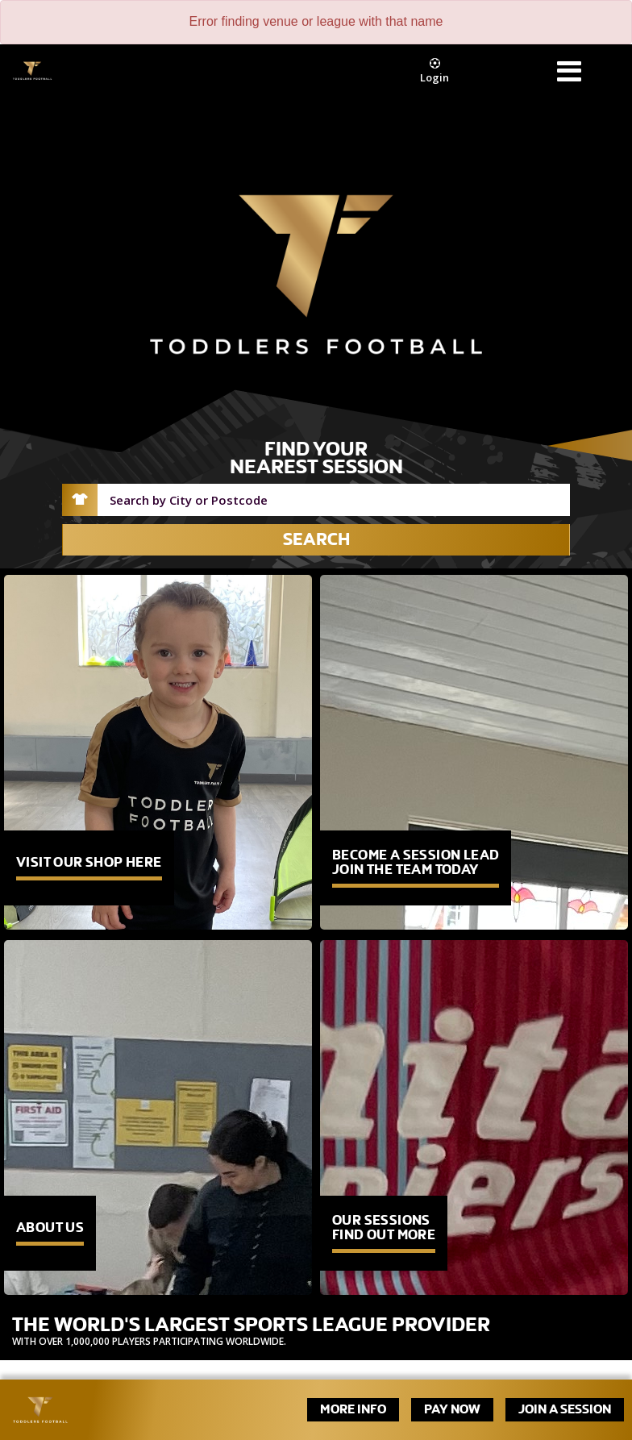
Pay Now (452, 1409)
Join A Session (564, 1409)
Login (435, 71)
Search (316, 539)
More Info (353, 1409)
